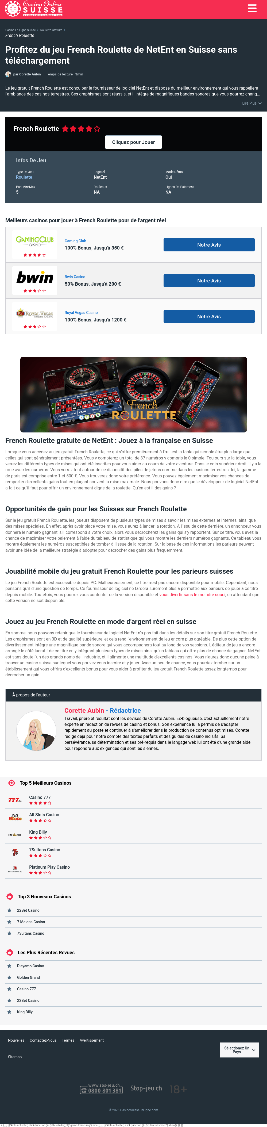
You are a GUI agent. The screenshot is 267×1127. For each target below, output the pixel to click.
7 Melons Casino (31, 922)
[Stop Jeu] (146, 1089)
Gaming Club (75, 241)
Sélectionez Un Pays (239, 1050)
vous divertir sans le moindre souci (192, 594)
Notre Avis (209, 245)
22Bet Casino (28, 910)
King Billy (25, 1012)
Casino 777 (26, 989)
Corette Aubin (85, 710)
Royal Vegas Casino (81, 312)
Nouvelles (16, 1040)
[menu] (252, 8)
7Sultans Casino (30, 933)
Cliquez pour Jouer (133, 142)
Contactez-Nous (43, 1040)
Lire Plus (249, 103)
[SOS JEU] (101, 1089)
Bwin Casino (75, 277)
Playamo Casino (30, 966)
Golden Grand (28, 977)
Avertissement (92, 1040)
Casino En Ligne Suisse (20, 30)
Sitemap (15, 1057)
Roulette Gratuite (51, 30)
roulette (24, 177)
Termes (68, 1040)
